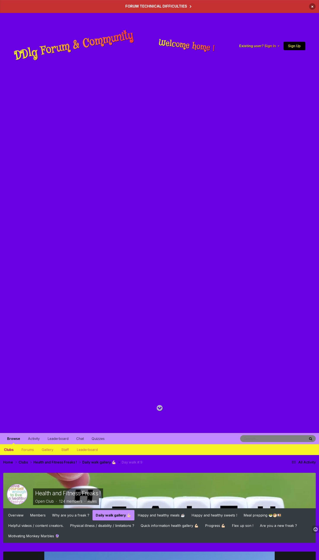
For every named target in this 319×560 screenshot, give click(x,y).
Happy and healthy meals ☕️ (161, 515)
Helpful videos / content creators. (36, 525)
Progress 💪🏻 (215, 525)
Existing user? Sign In (259, 46)
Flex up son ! (242, 525)
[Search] (261, 438)
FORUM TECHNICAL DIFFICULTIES (156, 6)
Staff (65, 449)
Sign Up (294, 45)
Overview (16, 515)
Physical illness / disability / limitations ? (102, 525)
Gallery (47, 449)
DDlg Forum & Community (73, 45)
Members (38, 515)
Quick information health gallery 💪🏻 (170, 525)
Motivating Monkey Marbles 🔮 (33, 536)
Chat (80, 438)
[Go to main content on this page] (160, 408)
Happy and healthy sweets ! (214, 515)
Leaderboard (87, 449)
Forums (27, 449)
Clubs (9, 449)
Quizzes (98, 438)
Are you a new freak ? (278, 525)
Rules (92, 501)
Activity (34, 438)
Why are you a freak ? (70, 515)
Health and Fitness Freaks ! (68, 493)
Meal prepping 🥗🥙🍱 (262, 515)
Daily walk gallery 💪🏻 (113, 515)
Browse (13, 440)
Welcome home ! (186, 45)
